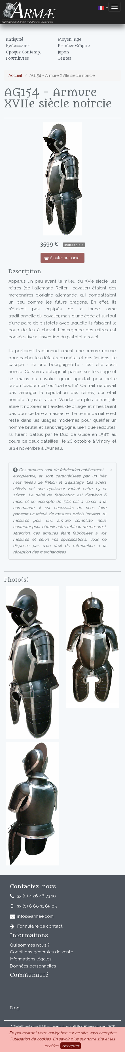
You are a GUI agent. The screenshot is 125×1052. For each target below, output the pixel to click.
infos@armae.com (35, 916)
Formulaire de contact (40, 926)
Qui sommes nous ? (30, 945)
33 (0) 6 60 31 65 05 (37, 906)
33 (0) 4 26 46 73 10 (36, 896)
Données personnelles (33, 966)
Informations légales (31, 959)
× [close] (110, 469)
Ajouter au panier (62, 258)
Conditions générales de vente (41, 951)
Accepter (70, 1046)
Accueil (15, 75)
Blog (15, 1007)
